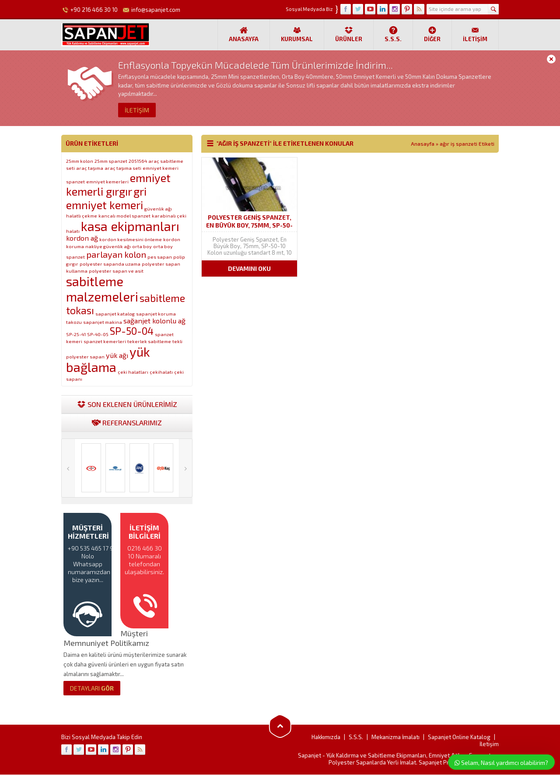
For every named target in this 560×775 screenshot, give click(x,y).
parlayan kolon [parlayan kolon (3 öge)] (116, 254)
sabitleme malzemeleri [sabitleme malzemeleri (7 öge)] (102, 289)
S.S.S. (393, 34)
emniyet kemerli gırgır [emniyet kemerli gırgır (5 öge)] (118, 184)
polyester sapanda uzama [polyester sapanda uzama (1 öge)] (110, 264)
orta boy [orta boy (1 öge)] (142, 246)
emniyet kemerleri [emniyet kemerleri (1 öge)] (107, 181)
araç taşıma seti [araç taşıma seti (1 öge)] (123, 168)
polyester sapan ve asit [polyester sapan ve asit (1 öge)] (116, 271)
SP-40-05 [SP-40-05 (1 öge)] (97, 334)
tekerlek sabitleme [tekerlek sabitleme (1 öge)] (149, 341)
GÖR (92, 688)
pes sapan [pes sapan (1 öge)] (159, 257)
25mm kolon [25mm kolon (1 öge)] (79, 161)
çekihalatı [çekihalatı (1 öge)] (161, 372)
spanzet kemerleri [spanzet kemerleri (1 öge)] (105, 341)
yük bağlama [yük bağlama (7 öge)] (108, 359)
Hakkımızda (326, 737)
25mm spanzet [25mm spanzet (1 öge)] (110, 161)
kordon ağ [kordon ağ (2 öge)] (82, 238)
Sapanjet (309, 755)
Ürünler (348, 34)
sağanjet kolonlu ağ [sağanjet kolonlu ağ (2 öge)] (154, 320)
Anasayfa (244, 34)
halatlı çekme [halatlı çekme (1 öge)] (81, 215)
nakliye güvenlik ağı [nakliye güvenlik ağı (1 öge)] (108, 246)
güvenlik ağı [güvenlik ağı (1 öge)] (158, 208)
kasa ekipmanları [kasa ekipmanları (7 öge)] (130, 226)
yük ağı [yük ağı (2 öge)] (117, 355)
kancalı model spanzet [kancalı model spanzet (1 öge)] (124, 215)
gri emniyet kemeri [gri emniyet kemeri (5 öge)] (106, 197)
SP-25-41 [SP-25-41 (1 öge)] (76, 334)
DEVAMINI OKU (249, 268)
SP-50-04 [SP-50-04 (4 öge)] (132, 331)
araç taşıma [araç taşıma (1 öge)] (89, 168)
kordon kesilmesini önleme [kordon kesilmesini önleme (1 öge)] (130, 239)
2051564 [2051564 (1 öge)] (138, 161)
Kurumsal (297, 34)
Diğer (432, 34)
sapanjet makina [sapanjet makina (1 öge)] (102, 322)
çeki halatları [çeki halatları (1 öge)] (133, 372)
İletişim (475, 34)
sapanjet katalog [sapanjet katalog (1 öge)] (115, 313)
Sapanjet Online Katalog (459, 737)
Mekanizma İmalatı (395, 737)
